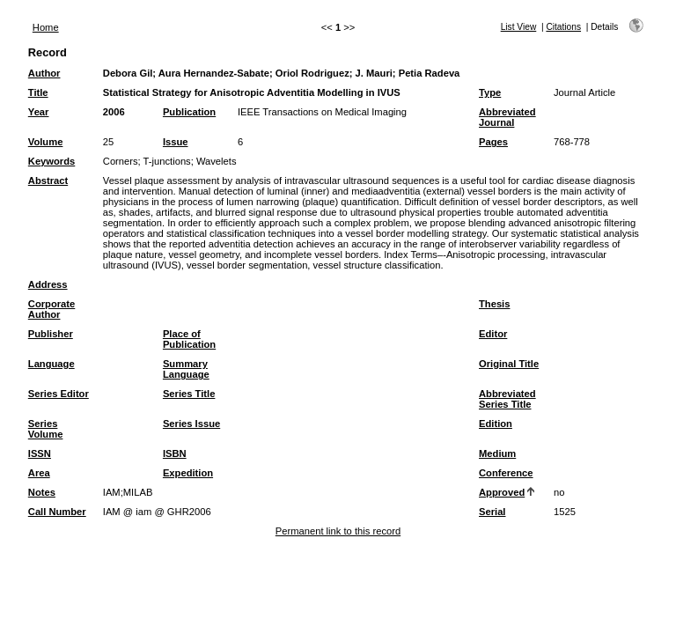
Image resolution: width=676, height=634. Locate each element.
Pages (493, 141)
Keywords (51, 161)
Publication (189, 112)
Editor (493, 333)
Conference (506, 473)
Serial (492, 511)
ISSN (39, 453)
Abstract (48, 180)
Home (46, 27)
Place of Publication (189, 339)
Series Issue (191, 423)
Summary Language (186, 369)
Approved (502, 492)
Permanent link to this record (338, 531)
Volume (45, 141)
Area (39, 473)
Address (48, 284)
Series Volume (45, 428)
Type (490, 92)
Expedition (188, 473)
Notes (41, 492)
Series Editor (58, 393)
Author (44, 73)
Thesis (494, 304)
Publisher (50, 333)
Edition (495, 423)
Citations (563, 27)
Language (51, 363)
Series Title (189, 393)
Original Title (509, 363)
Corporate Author (51, 309)
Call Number (57, 511)
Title (38, 92)
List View (519, 27)
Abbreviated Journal (507, 117)
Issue (175, 141)
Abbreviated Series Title (507, 398)
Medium (497, 453)
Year (38, 112)
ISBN (175, 453)
